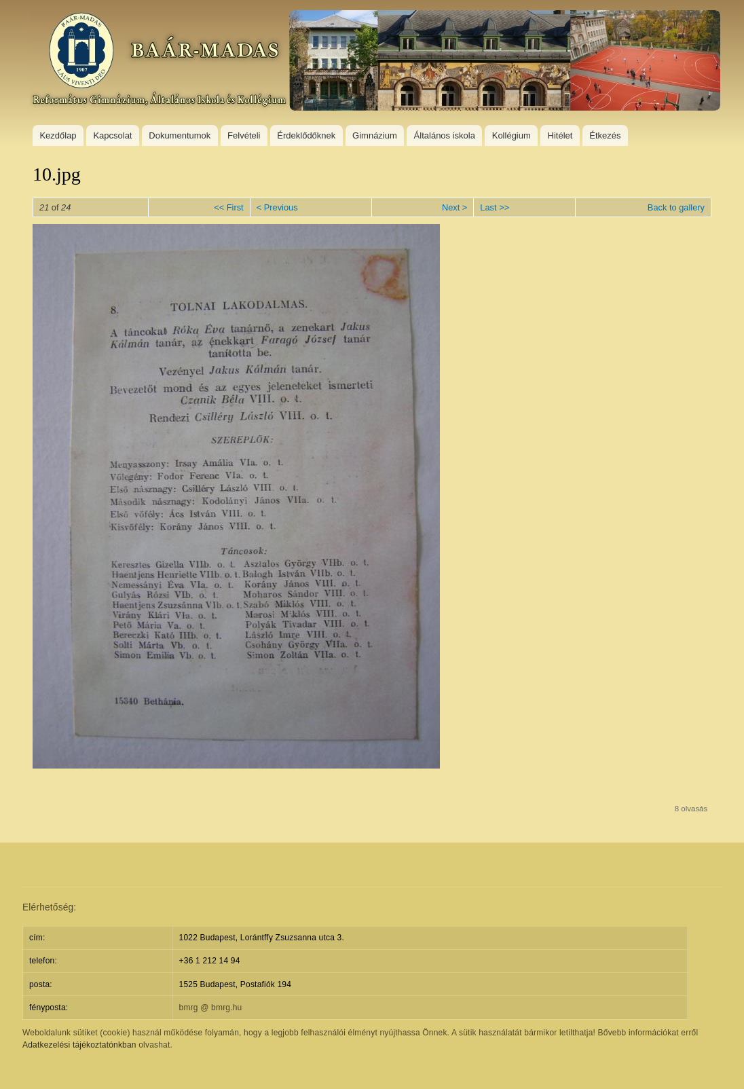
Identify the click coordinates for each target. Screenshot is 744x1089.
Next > (454, 207)
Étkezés (604, 135)
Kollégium (511, 135)
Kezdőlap (57, 135)
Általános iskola (444, 135)
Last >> (494, 207)
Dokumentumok (179, 135)
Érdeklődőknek (306, 135)
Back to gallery (676, 207)
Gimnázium (374, 135)
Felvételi (243, 135)
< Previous (277, 207)
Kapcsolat (112, 135)
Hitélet (560, 135)
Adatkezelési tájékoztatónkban (79, 1045)
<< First (228, 207)
